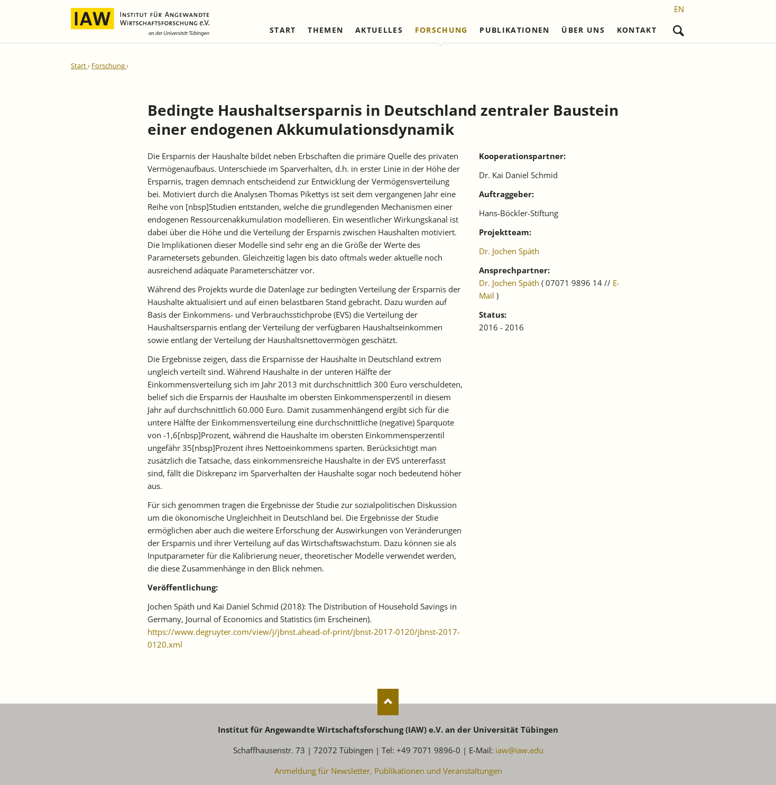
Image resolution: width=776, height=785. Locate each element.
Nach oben (388, 702)
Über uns (583, 30)
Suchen (678, 28)
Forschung (441, 30)
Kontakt (637, 30)
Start (283, 30)
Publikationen (514, 30)
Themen (325, 30)
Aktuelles (379, 30)
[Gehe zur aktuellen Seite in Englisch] (679, 9)
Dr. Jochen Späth (509, 251)
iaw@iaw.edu (519, 750)
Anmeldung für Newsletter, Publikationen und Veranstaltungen (388, 770)
